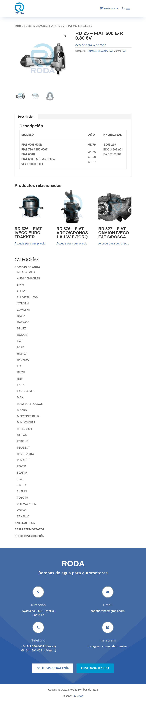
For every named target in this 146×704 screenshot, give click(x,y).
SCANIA (22, 475)
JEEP (20, 381)
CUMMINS (23, 312)
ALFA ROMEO (26, 274)
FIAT (51, 28)
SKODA (21, 487)
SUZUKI (22, 494)
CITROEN (23, 306)
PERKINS (22, 443)
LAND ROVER (25, 393)
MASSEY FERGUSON (30, 406)
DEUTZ (21, 331)
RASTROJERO (25, 456)
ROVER (21, 468)
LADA (20, 387)
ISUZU (21, 375)
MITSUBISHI (25, 431)
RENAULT (23, 462)
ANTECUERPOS (25, 525)
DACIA (21, 318)
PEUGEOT (23, 450)
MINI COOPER (26, 425)
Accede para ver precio (90, 47)
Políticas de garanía (53, 684)
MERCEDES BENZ (28, 418)
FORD (20, 349)
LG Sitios (78, 698)
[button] (65, 39)
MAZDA (22, 412)
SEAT (20, 481)
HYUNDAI (23, 362)
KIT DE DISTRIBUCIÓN (30, 538)
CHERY (21, 293)
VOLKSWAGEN (26, 506)
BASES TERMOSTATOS (29, 532)
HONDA (22, 356)
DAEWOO (23, 324)
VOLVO (21, 512)
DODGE (22, 337)
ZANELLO (23, 519)
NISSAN (22, 437)
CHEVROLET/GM (27, 299)
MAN (20, 400)
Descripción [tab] (26, 119)
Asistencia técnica (95, 684)
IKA (19, 368)
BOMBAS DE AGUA (35, 28)
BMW (20, 287)
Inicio (18, 28)
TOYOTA (22, 500)
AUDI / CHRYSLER (28, 281)
